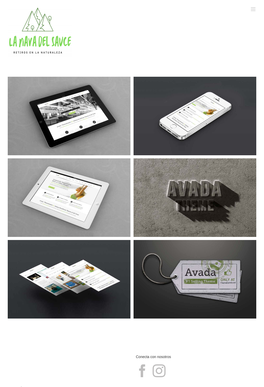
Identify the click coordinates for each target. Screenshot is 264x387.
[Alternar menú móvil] (253, 9)
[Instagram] (159, 370)
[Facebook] (142, 370)
